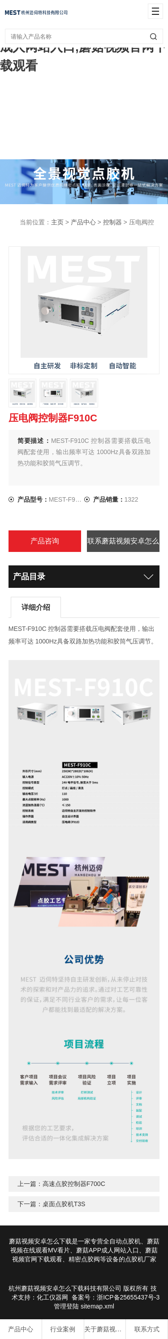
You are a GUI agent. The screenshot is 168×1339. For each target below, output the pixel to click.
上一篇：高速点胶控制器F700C (61, 1183)
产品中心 (83, 222)
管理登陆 (66, 1306)
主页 (57, 222)
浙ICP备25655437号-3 (128, 1297)
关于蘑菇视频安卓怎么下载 (105, 1329)
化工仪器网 (52, 1297)
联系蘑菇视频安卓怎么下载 (123, 544)
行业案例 (62, 1329)
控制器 (112, 222)
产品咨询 (44, 541)
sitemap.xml (97, 1306)
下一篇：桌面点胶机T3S (51, 1204)
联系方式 (146, 1329)
